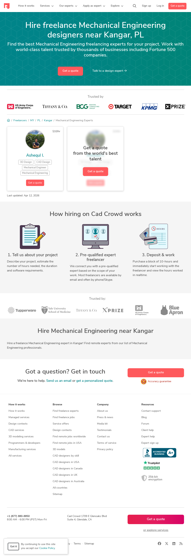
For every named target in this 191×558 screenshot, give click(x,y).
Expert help (148, 436)
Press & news (105, 417)
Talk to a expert (109, 70)
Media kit (102, 423)
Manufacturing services (22, 449)
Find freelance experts (66, 411)
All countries (60, 487)
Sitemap (57, 494)
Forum (145, 423)
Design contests (18, 423)
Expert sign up (150, 443)
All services (15, 455)
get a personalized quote (94, 381)
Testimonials (104, 430)
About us (102, 411)
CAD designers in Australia (68, 481)
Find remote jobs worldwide (69, 436)
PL (39, 120)
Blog (144, 417)
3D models (59, 449)
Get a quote (177, 6)
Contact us (103, 436)
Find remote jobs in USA (67, 443)
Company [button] (103, 404)
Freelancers (20, 120)
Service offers (61, 423)
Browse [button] (57, 404)
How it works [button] (16, 404)
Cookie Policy (47, 548)
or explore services (155, 530)
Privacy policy (105, 449)
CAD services (16, 430)
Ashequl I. (35, 156)
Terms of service (106, 443)
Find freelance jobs (64, 417)
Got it (13, 546)
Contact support (151, 411)
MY (32, 120)
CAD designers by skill (66, 455)
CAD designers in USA (66, 462)
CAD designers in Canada (67, 468)
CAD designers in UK (65, 475)
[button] (46, 6)
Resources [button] (147, 404)
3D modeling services (21, 436)
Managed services (18, 417)
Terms (77, 543)
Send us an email (58, 381)
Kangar (48, 120)
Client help (147, 430)
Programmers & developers (24, 443)
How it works (16, 411)
